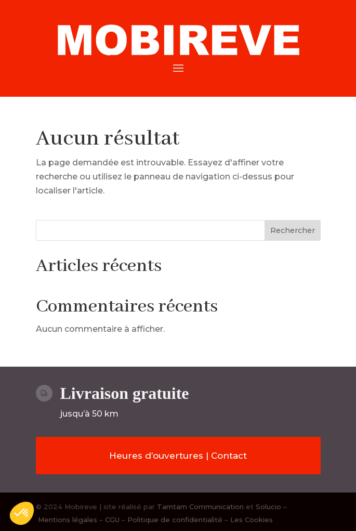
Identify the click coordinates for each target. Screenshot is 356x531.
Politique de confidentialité (174, 519)
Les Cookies (251, 519)
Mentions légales (67, 519)
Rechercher (292, 230)
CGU (112, 519)
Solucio (268, 506)
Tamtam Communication (201, 506)
